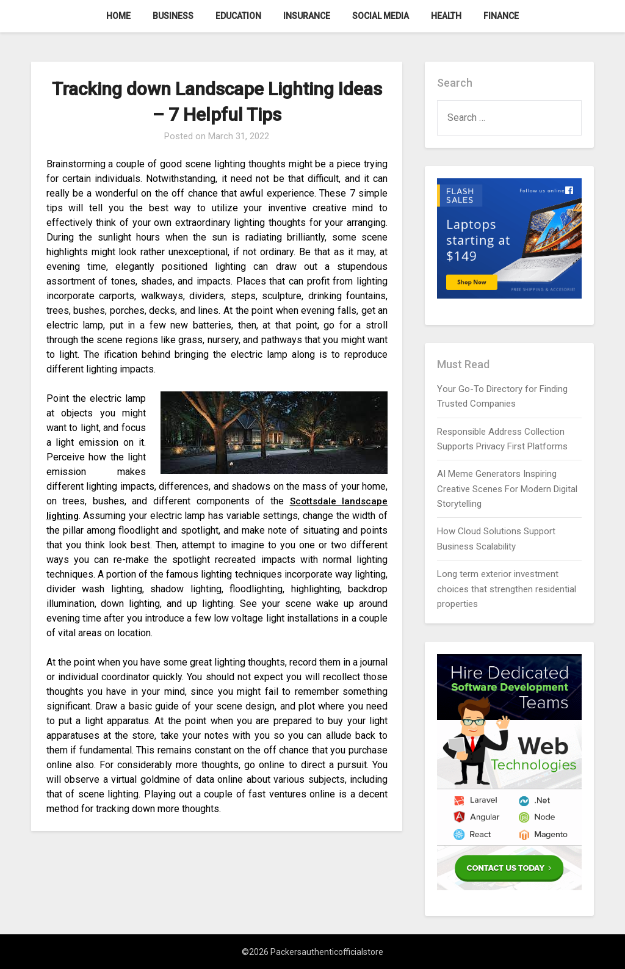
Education (238, 16)
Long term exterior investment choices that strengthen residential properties (506, 588)
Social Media (380, 16)
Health (446, 16)
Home (118, 16)
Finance (501, 16)
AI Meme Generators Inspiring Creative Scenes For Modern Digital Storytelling (507, 488)
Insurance (306, 16)
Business (173, 16)
